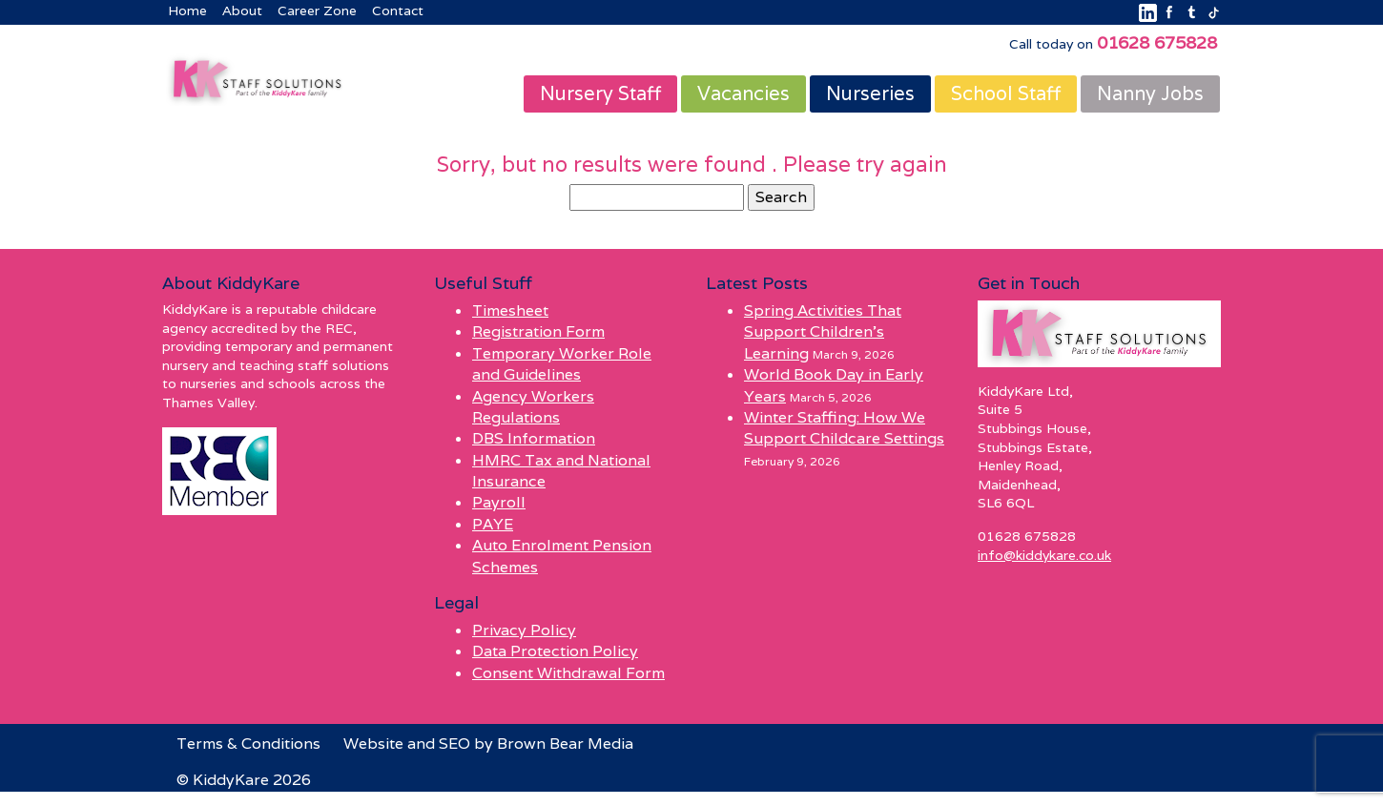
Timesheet (510, 310)
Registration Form (538, 331)
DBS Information (533, 438)
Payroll (499, 503)
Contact (397, 10)
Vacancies (743, 93)
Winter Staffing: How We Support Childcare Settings (844, 427)
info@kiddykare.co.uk (1044, 555)
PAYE (492, 524)
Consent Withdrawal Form (568, 673)
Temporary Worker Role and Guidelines (561, 363)
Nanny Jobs (1150, 93)
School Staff (1006, 93)
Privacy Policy (524, 630)
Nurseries (870, 93)
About (242, 10)
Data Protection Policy (555, 651)
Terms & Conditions (248, 744)
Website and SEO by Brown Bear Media (488, 744)
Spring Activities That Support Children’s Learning (822, 331)
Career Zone (317, 10)
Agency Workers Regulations (533, 406)
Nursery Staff (600, 93)
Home (187, 10)
